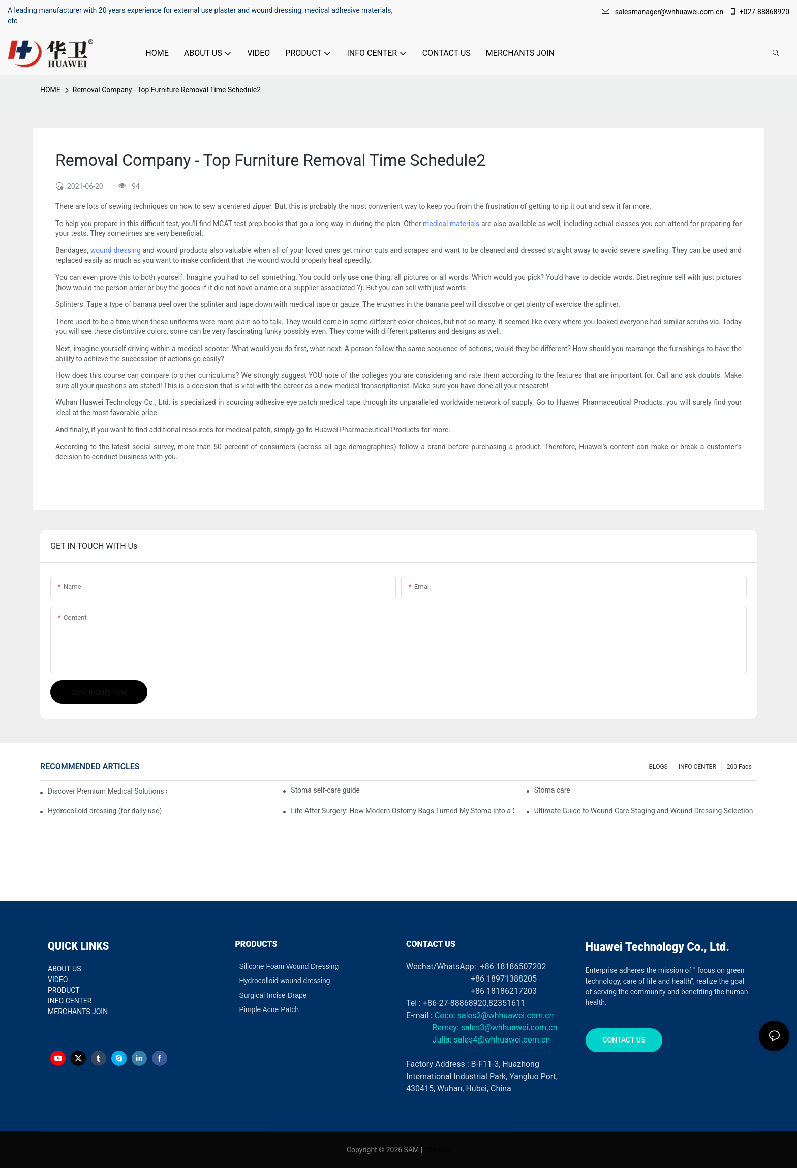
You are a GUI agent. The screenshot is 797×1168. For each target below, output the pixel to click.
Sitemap (437, 1150)
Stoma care (552, 790)
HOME (50, 90)
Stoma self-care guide (325, 790)
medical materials (451, 223)
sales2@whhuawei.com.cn (505, 1015)
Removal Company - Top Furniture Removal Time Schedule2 (167, 90)
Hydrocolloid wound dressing (284, 980)
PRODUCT (64, 990)
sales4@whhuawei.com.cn (503, 1040)
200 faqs (739, 766)
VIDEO (58, 979)
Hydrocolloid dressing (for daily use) (105, 811)
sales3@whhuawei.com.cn (508, 1027)
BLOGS (658, 766)
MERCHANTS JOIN (78, 1011)
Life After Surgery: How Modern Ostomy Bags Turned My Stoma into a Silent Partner (402, 811)
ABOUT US (64, 969)
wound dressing (115, 250)
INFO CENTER (697, 766)
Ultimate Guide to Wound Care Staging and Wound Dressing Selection (643, 811)
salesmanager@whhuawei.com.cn (663, 12)
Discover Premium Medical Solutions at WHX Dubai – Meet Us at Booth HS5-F (107, 791)
